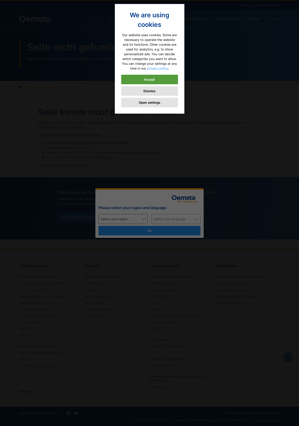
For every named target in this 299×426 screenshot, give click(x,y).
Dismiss (149, 91)
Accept (149, 79)
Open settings (149, 103)
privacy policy (157, 68)
